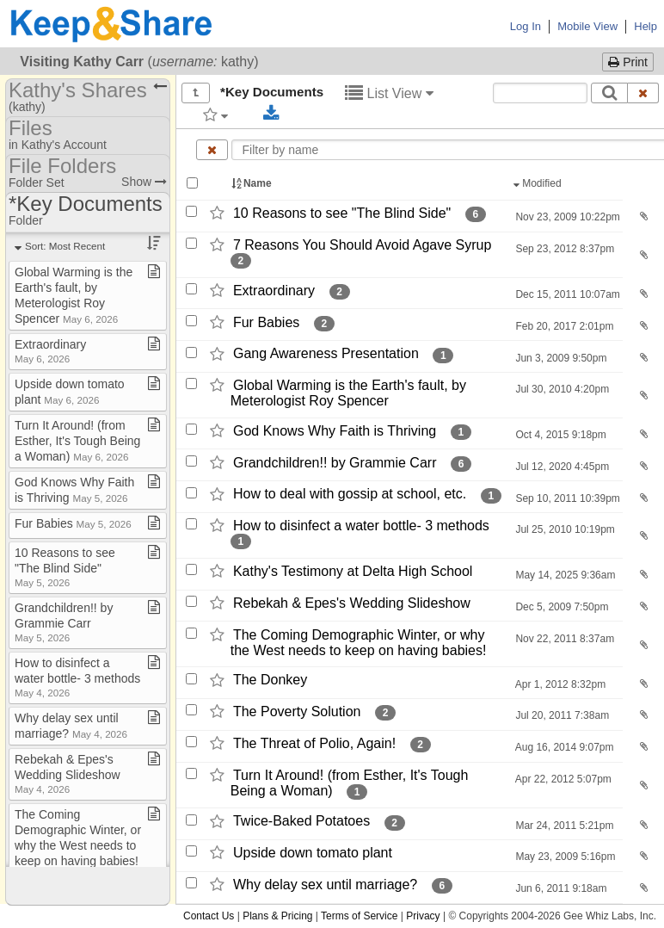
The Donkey (270, 680)
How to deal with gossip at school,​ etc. (349, 494)
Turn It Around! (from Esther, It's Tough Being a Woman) (77, 440)
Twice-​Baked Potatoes (301, 821)
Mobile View (587, 26)
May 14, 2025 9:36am (564, 575)
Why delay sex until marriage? (325, 884)
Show (144, 182)
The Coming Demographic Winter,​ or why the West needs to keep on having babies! (359, 643)
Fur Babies (266, 322)
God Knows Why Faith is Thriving (334, 431)
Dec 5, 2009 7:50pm (560, 607)
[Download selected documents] (271, 113)
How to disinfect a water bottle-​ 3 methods (361, 525)
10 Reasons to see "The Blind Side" (342, 213)
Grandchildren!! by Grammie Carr (335, 462)
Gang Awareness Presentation (326, 354)
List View (389, 93)
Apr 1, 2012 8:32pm (559, 684)
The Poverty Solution (297, 711)
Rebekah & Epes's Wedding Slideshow (351, 603)
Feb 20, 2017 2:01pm (563, 326)
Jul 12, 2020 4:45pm (561, 467)
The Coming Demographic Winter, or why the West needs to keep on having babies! (78, 844)
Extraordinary (274, 290)
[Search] (609, 93)
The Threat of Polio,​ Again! (314, 743)
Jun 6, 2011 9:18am (559, 888)
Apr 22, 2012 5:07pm (562, 779)
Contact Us (208, 916)
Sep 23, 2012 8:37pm (563, 249)
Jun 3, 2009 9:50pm (559, 358)
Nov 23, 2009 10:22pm (566, 217)
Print (628, 62)
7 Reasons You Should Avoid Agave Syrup (362, 245)
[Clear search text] (643, 93)
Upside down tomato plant (312, 852)
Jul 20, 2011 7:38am (561, 715)
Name (252, 183)
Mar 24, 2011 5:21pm (563, 826)
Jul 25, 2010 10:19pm (564, 529)
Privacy (423, 916)
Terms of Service (359, 916)
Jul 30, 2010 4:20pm (561, 389)
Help (645, 26)
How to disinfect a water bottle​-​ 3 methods (77, 677)
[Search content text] (540, 93)
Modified (538, 183)
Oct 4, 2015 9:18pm (559, 435)
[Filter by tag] (215, 114)
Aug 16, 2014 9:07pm (563, 747)
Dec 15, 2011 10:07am (566, 294)
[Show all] (195, 93)
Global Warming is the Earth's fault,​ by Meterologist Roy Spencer (348, 393)
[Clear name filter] (212, 149)
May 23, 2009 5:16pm (564, 857)
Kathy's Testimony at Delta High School (352, 571)
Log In (525, 26)
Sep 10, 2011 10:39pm (566, 498)
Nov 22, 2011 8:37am (563, 639)
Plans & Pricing (277, 916)
